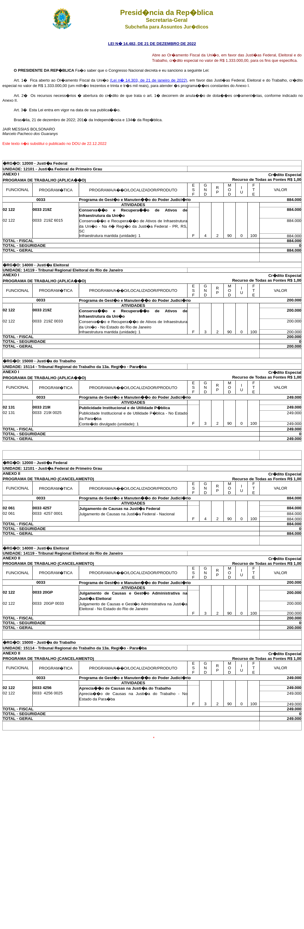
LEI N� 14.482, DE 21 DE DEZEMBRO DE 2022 (152, 43)
